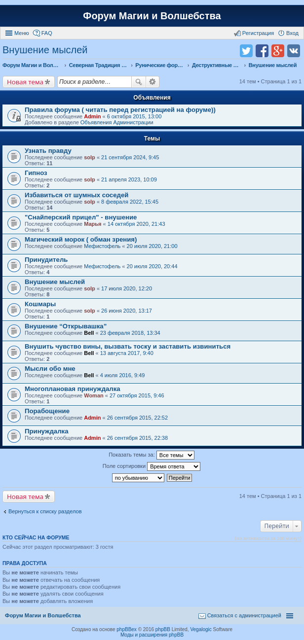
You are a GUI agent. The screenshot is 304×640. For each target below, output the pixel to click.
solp (89, 157)
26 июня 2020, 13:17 (126, 311)
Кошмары (40, 304)
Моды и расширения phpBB (152, 635)
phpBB (162, 629)
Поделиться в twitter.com (246, 50)
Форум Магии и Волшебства (152, 15)
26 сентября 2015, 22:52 (137, 418)
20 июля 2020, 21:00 (152, 246)
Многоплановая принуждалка (72, 388)
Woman (94, 395)
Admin (92, 116)
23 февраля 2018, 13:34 (130, 333)
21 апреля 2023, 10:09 (129, 179)
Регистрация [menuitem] (258, 33)
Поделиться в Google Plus (277, 50)
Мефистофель (102, 246)
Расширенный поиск (152, 82)
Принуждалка (46, 431)
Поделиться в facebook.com (262, 50)
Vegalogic (200, 629)
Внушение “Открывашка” (66, 326)
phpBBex (126, 629)
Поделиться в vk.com (293, 50)
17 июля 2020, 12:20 (126, 288)
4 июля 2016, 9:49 (122, 375)
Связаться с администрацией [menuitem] (244, 615)
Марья (92, 224)
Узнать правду (48, 150)
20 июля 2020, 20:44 (152, 266)
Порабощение (47, 411)
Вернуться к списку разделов (44, 511)
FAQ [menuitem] (46, 33)
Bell (89, 333)
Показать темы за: (151, 455)
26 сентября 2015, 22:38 (137, 438)
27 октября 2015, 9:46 (137, 395)
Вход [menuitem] (292, 33)
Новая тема (25, 81)
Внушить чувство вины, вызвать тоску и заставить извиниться (127, 346)
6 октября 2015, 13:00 (134, 116)
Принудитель (46, 259)
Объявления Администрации (116, 122)
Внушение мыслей (45, 49)
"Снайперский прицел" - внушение (81, 217)
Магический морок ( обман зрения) (81, 239)
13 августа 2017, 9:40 (126, 353)
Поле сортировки (151, 466)
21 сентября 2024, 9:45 (130, 157)
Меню (21, 33)
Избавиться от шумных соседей (76, 195)
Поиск (138, 82)
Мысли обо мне (50, 368)
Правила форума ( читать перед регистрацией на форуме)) (120, 109)
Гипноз (36, 173)
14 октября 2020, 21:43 (136, 224)
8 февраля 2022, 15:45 (129, 202)
